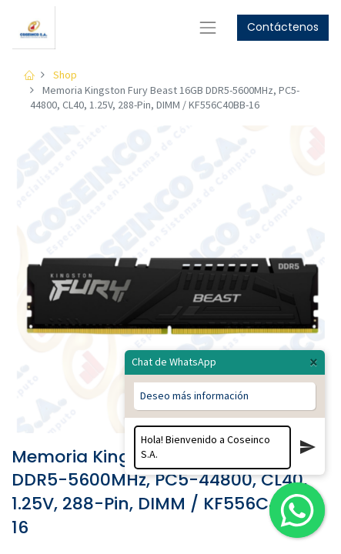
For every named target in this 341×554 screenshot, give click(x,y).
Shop (65, 75)
